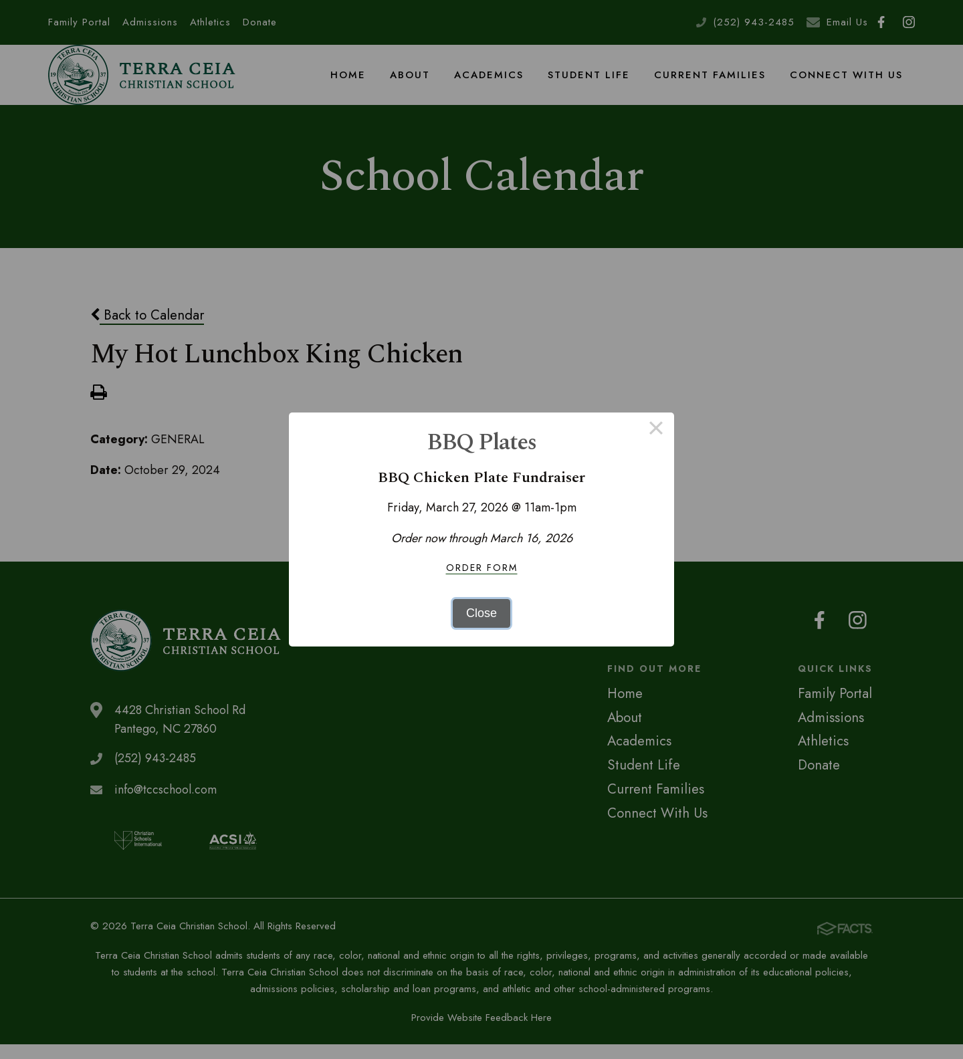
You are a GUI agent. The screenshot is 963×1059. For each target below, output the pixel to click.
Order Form (482, 567)
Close (481, 613)
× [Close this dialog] (656, 431)
